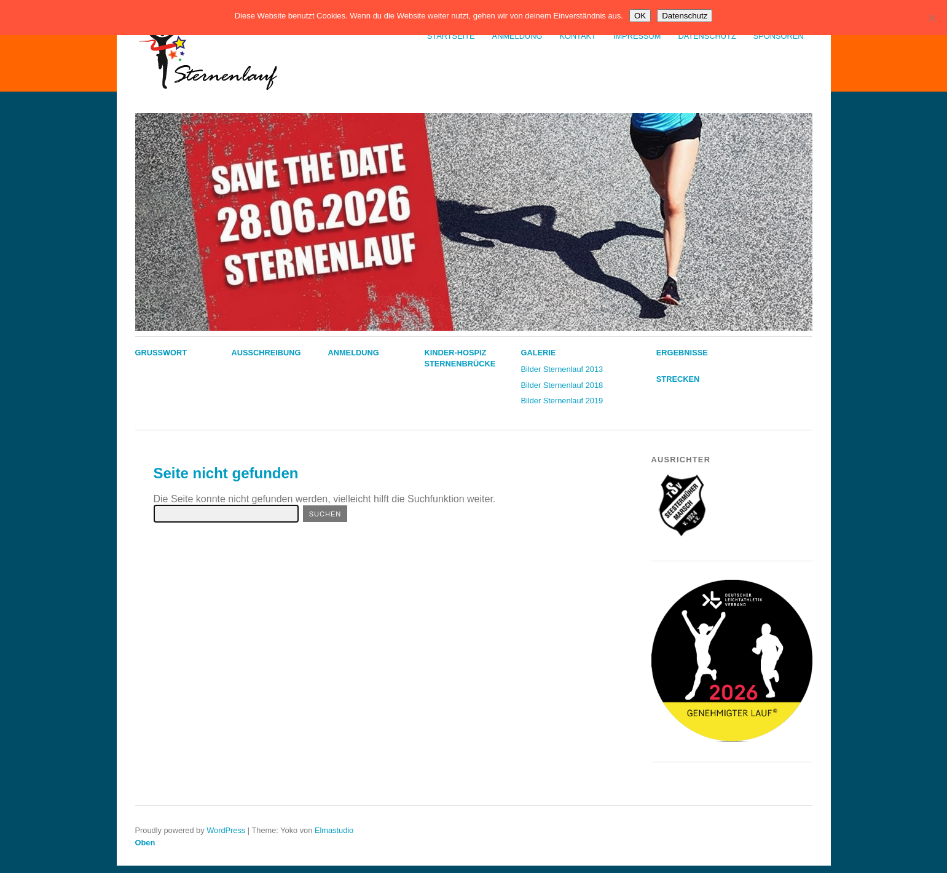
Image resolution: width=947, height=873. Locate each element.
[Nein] (931, 18)
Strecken (677, 379)
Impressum (637, 36)
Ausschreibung (266, 352)
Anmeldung (517, 36)
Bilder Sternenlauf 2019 (562, 400)
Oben (145, 842)
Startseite (451, 36)
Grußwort (161, 352)
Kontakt (577, 36)
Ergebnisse (682, 352)
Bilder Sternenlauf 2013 (562, 369)
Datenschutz (707, 36)
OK (640, 15)
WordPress (225, 830)
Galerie (538, 352)
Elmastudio (334, 830)
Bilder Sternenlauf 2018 (562, 385)
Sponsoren (778, 36)
